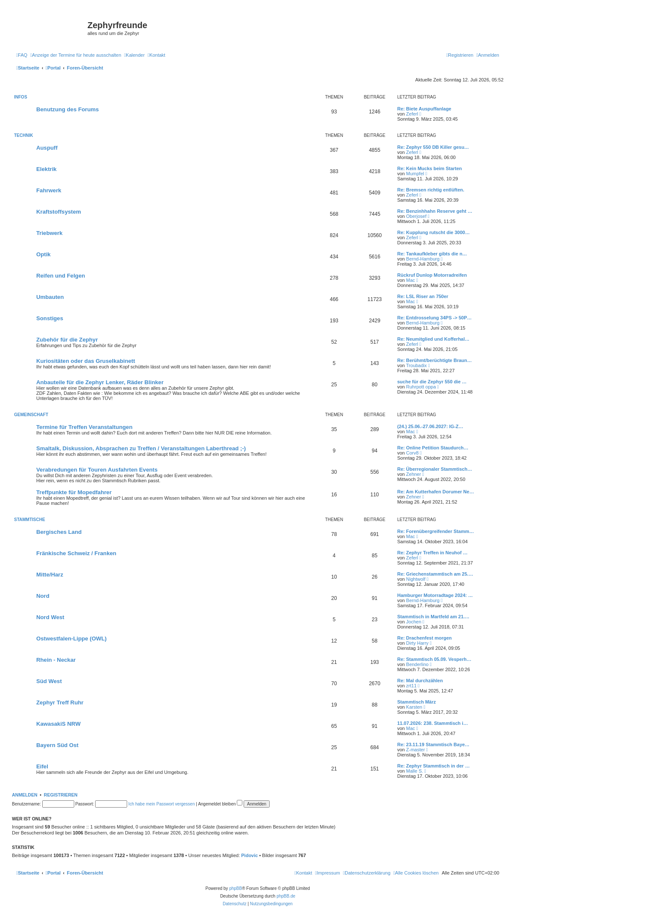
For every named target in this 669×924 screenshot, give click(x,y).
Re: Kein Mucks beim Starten (429, 168)
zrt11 (411, 685)
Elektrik (46, 169)
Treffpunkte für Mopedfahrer (74, 492)
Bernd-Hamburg (422, 258)
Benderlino (417, 664)
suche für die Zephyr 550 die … (432, 381)
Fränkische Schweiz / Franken (76, 553)
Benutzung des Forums (67, 109)
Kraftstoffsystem (58, 212)
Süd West (49, 681)
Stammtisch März (416, 701)
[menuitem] (21, 55)
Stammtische (29, 519)
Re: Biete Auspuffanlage (424, 108)
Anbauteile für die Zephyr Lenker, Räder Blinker (99, 382)
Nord (42, 596)
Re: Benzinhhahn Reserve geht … (434, 211)
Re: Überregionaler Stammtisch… (434, 469)
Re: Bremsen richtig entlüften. (430, 189)
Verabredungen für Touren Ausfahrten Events (96, 469)
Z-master (415, 749)
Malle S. (414, 770)
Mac (410, 280)
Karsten (414, 707)
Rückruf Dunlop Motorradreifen (432, 275)
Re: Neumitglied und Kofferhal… (433, 339)
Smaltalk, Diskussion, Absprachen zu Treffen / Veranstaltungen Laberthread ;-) (141, 448)
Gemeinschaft (31, 414)
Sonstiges (49, 318)
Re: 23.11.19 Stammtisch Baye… (433, 744)
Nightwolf (415, 579)
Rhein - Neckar (56, 660)
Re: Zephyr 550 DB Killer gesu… (433, 147)
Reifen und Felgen (60, 275)
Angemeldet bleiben (220, 804)
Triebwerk (49, 233)
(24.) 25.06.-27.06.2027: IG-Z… (430, 426)
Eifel (42, 766)
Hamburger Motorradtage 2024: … (435, 595)
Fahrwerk (48, 190)
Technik (23, 135)
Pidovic (249, 855)
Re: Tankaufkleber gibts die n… (432, 253)
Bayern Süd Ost (57, 745)
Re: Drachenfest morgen (424, 637)
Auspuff (47, 148)
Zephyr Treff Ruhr (60, 702)
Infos (20, 97)
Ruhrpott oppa (421, 386)
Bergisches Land (58, 532)
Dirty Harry (417, 643)
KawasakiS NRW (58, 724)
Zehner (413, 474)
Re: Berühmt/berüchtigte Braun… (434, 360)
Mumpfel (415, 173)
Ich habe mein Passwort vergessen (161, 804)
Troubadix (416, 365)
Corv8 (412, 452)
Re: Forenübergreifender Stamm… (435, 531)
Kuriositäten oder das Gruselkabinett (85, 361)
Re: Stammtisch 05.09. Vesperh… (434, 659)
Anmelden (25, 794)
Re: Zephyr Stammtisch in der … (433, 765)
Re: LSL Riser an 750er (422, 296)
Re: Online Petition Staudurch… (432, 447)
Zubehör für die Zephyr (67, 339)
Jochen (413, 621)
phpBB (235, 888)
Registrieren (61, 794)
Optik (43, 254)
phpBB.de (285, 896)
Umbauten (50, 297)
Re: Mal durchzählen (420, 680)
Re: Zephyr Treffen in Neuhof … (432, 552)
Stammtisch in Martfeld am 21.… (433, 616)
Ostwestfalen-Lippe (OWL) (71, 638)
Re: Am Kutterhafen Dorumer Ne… (435, 491)
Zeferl (412, 113)
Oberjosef (416, 216)
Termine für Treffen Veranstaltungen (84, 427)
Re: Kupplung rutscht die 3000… (433, 232)
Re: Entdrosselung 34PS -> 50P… (434, 317)
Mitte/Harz (49, 574)
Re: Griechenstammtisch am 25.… (435, 573)
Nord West (50, 617)
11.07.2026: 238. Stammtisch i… (432, 723)
